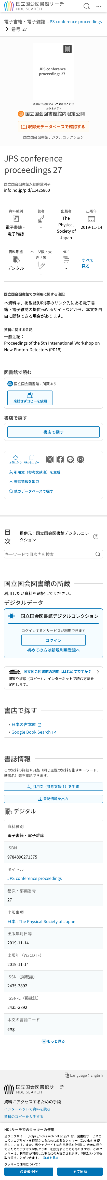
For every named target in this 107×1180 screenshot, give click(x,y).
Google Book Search (34, 732)
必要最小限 (29, 1171)
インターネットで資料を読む (27, 1108)
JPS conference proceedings (74, 21)
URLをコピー (31, 459)
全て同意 (80, 1171)
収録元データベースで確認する (53, 126)
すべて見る (88, 263)
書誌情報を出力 (23, 481)
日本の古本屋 (26, 724)
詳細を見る (51, 1157)
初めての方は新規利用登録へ (53, 650)
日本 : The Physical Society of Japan (41, 921)
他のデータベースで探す (30, 491)
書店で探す (53, 432)
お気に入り (15, 459)
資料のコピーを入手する (23, 1116)
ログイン (53, 640)
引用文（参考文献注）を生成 (34, 472)
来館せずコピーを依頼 (30, 397)
